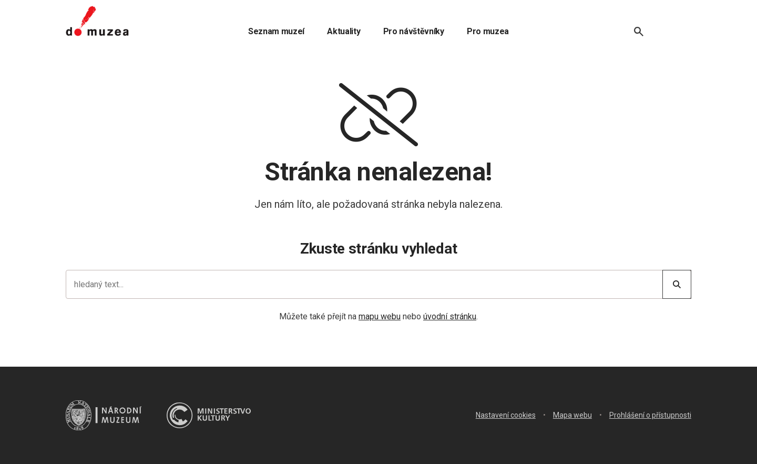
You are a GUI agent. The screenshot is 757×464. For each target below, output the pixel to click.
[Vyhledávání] (638, 31)
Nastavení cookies (506, 415)
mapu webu (380, 316)
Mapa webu (572, 415)
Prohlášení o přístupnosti (650, 415)
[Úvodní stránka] (97, 21)
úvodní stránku (449, 316)
